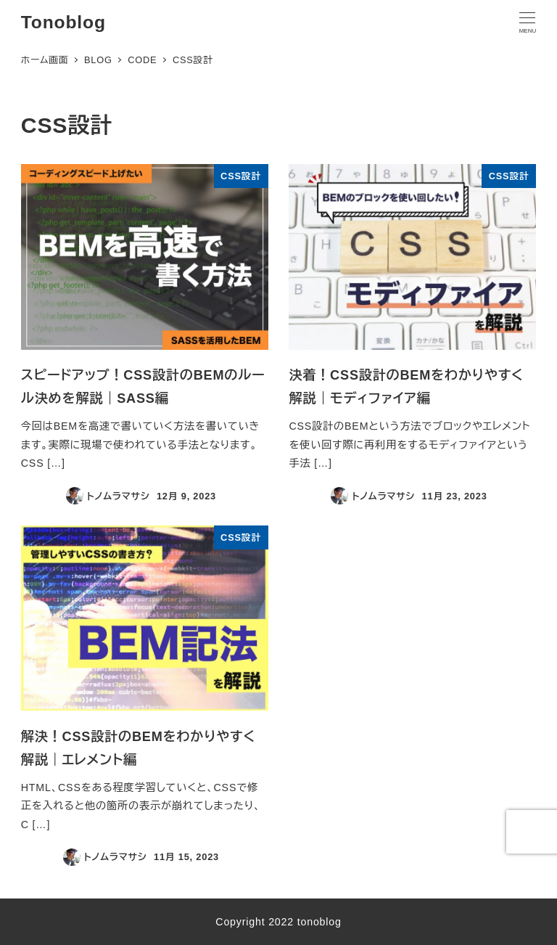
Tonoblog (63, 22)
